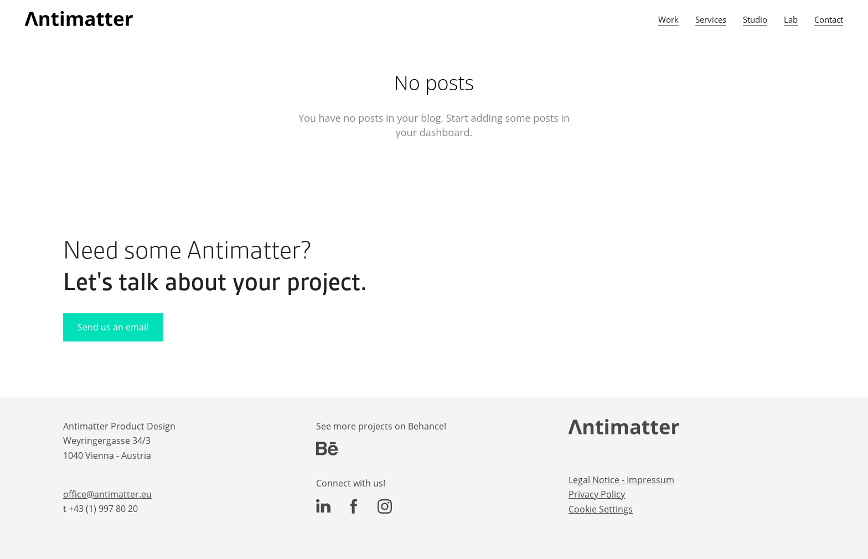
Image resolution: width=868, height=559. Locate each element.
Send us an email (113, 327)
